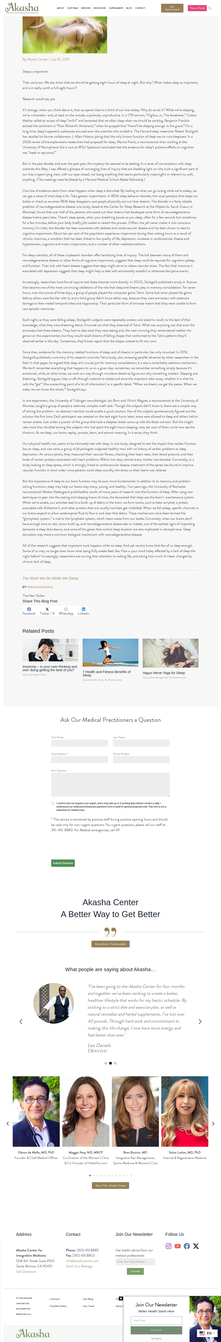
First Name (57, 737)
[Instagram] (168, 1246)
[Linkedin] (83, 611)
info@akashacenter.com (82, 1260)
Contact (140, 8)
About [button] (60, 8)
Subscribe (135, 1271)
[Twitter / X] (47, 611)
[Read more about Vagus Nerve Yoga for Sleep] (170, 652)
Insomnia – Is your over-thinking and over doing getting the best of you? (50, 668)
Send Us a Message (79, 1266)
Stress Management (158, 677)
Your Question (59, 770)
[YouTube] (177, 1246)
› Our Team (88, 1306)
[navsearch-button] (209, 8)
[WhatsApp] (66, 611)
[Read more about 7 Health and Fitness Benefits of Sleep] (110, 651)
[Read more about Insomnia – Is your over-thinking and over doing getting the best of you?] (50, 649)
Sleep (25, 674)
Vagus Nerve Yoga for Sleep (164, 673)
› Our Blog (87, 1298)
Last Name (119, 737)
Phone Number (121, 754)
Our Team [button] (72, 8)
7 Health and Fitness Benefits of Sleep (107, 673)
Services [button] (86, 8)
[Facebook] (29, 611)
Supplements (116, 8)
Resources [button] (100, 8)
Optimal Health (90, 680)
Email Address (59, 754)
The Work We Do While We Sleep (50, 578)
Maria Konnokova (40, 587)
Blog (129, 8)
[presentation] (73, 849)
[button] (20, 1021)
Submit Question (63, 863)
